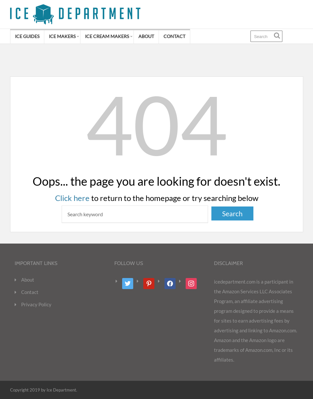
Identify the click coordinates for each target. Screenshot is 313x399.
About (146, 36)
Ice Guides (27, 36)
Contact (174, 36)
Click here (72, 198)
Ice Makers (62, 36)
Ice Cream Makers (107, 36)
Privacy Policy (36, 304)
